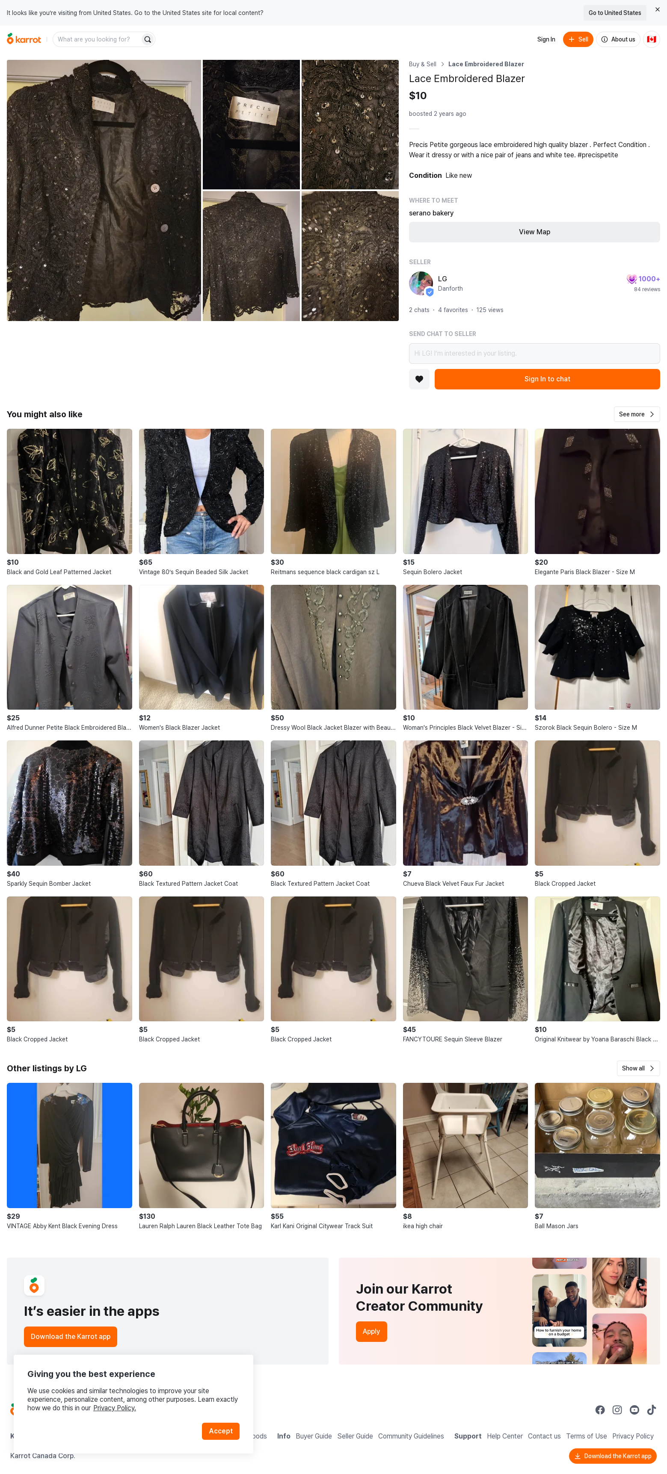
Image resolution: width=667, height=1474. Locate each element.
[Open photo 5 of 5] (350, 256)
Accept (221, 1431)
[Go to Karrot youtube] (634, 1410)
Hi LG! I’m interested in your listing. (534, 353)
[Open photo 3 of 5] (350, 124)
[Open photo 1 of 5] (104, 190)
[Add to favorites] (419, 379)
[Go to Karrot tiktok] (651, 1410)
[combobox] (97, 39)
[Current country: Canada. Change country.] (651, 39)
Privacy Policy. (114, 1408)
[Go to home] (24, 39)
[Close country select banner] (658, 9)
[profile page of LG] (421, 283)
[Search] (148, 39)
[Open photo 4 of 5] (251, 256)
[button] (637, 414)
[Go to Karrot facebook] (600, 1410)
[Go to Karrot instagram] (617, 1410)
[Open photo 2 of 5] (251, 124)
